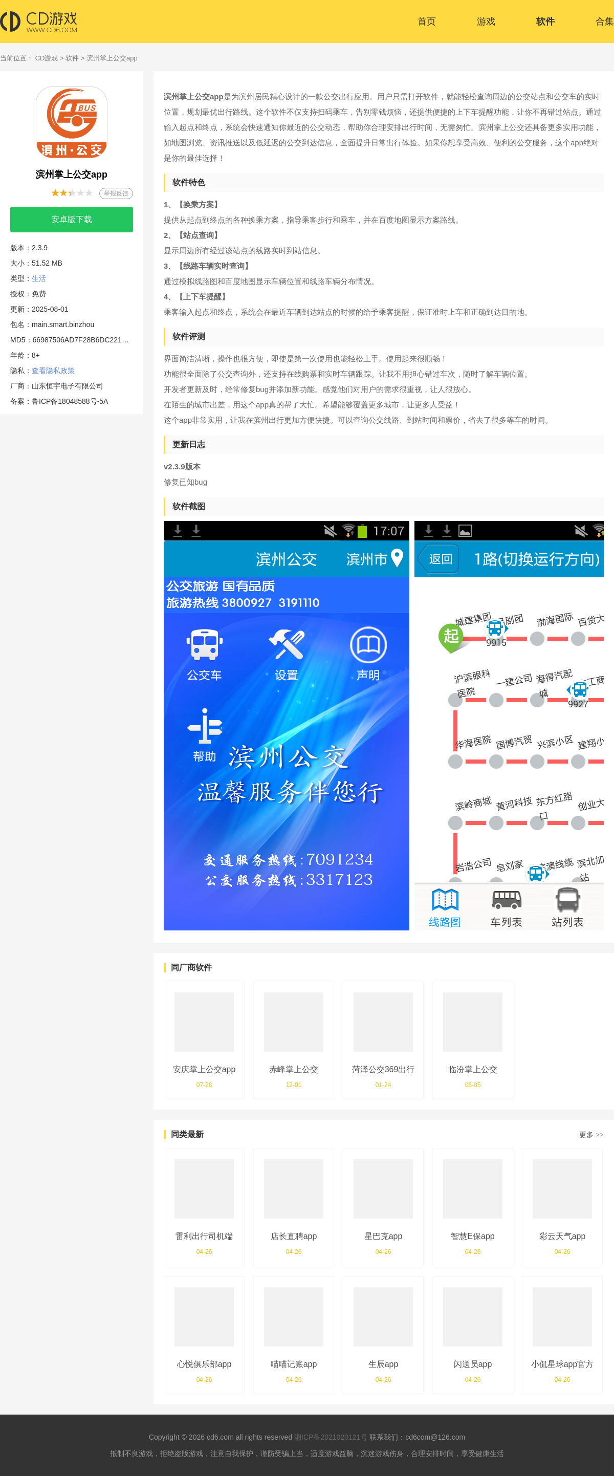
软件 (545, 21)
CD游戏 (46, 58)
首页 (427, 21)
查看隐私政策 (53, 370)
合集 (605, 21)
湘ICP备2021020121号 (330, 1437)
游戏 (486, 21)
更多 (591, 1135)
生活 (39, 278)
